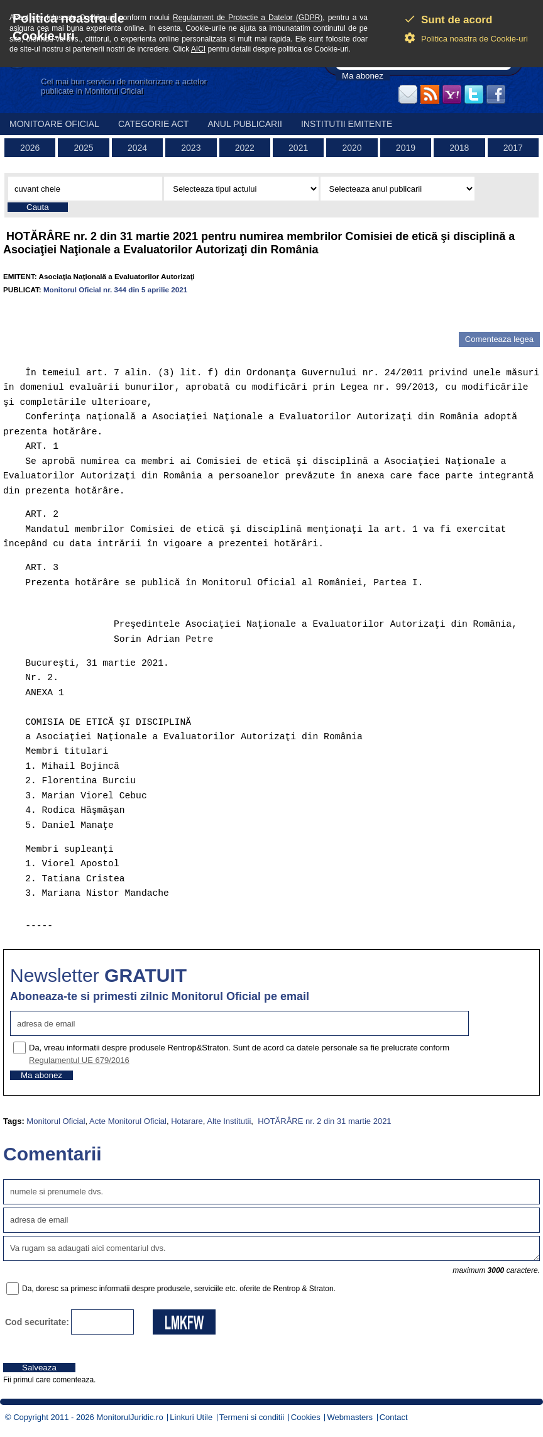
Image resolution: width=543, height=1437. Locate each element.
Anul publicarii (244, 124)
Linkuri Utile (191, 1417)
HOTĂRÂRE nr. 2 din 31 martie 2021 (324, 1121)
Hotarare (187, 1121)
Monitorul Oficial (55, 1121)
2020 (351, 148)
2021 (298, 148)
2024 (137, 148)
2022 (245, 148)
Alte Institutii (229, 1121)
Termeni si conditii (251, 1417)
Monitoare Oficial (54, 124)
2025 (84, 148)
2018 (459, 148)
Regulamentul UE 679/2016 (79, 1060)
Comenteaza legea (499, 339)
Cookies (306, 1417)
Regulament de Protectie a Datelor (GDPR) (247, 17)
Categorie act (153, 124)
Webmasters (350, 1417)
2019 (405, 148)
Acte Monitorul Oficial (128, 1121)
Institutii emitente (346, 124)
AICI (198, 49)
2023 (190, 148)
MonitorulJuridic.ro (129, 1417)
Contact (394, 1417)
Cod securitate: (37, 1322)
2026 (30, 148)
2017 (513, 148)
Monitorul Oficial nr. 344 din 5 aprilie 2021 (115, 289)
